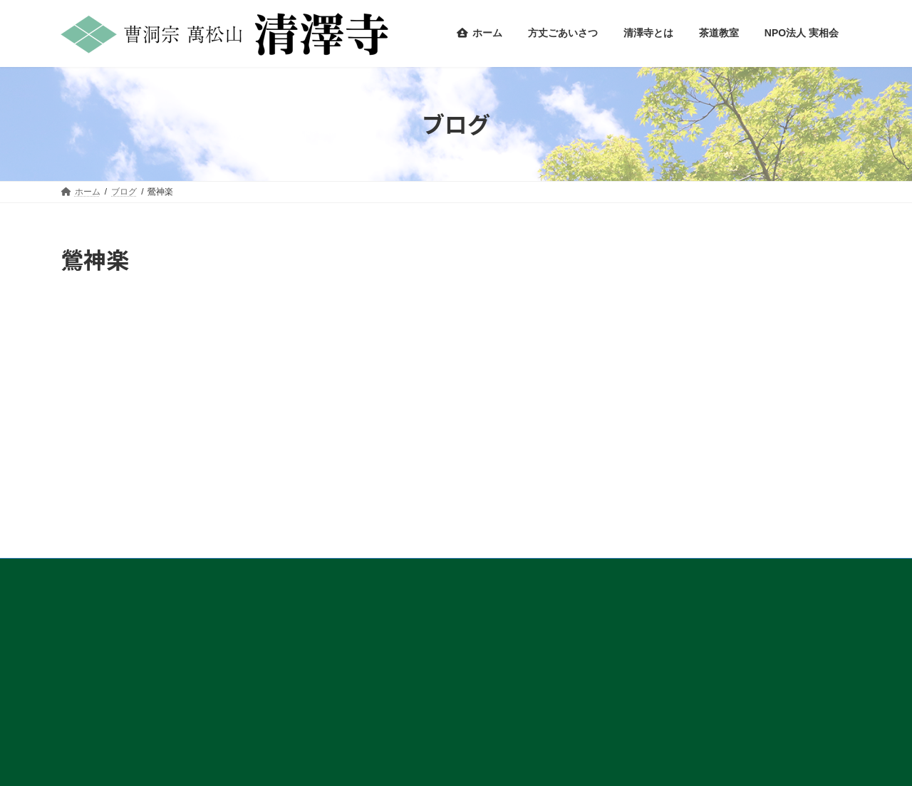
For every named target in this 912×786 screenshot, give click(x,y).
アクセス (91, 571)
